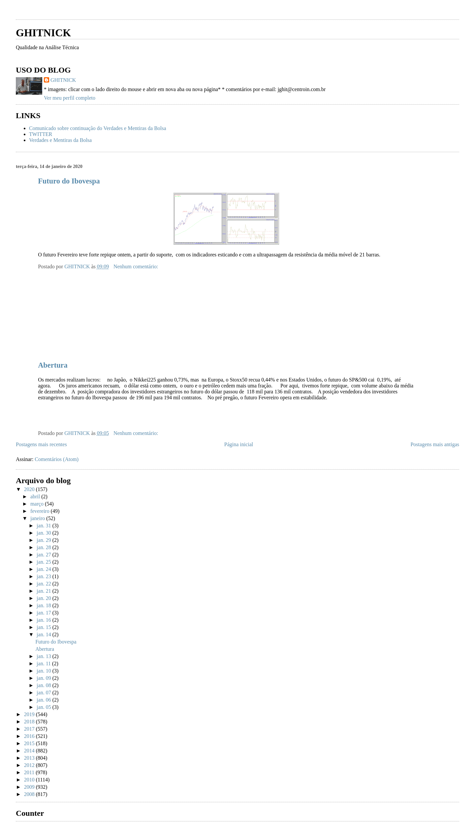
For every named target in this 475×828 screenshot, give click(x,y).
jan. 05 (44, 707)
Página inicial (238, 444)
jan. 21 (44, 591)
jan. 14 (44, 634)
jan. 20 (44, 598)
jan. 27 (44, 554)
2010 (30, 779)
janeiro (38, 518)
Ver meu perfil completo (69, 98)
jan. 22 (44, 583)
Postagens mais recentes (41, 444)
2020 (30, 489)
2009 (30, 787)
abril (35, 496)
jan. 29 (44, 540)
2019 (30, 714)
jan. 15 (44, 627)
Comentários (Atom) (57, 459)
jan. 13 (44, 656)
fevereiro (40, 511)
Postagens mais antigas (434, 444)
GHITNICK (43, 33)
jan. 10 (44, 671)
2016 (30, 736)
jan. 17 (44, 612)
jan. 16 (44, 620)
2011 (30, 772)
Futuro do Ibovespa (69, 181)
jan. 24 (44, 569)
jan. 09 (44, 678)
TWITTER (40, 134)
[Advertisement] (93, 12)
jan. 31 (44, 525)
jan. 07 (44, 692)
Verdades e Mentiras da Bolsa (60, 140)
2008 (30, 794)
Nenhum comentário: (136, 266)
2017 (30, 729)
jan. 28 (44, 547)
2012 (30, 765)
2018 (30, 721)
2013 (30, 758)
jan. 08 (44, 685)
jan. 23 (44, 576)
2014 (30, 750)
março (37, 504)
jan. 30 (44, 533)
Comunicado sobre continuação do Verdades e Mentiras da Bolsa (97, 128)
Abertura (53, 365)
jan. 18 (44, 605)
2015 (30, 743)
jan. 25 (44, 562)
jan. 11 (44, 663)
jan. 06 (44, 700)
